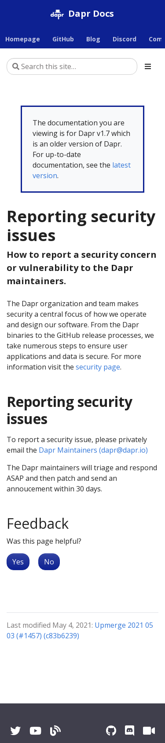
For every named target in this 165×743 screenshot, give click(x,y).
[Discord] (129, 730)
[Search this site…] (72, 66)
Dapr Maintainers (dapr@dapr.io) (93, 450)
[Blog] (55, 730)
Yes (18, 562)
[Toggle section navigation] (147, 66)
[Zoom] (149, 730)
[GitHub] (111, 730)
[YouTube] (35, 730)
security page (98, 367)
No (49, 562)
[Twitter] (15, 730)
